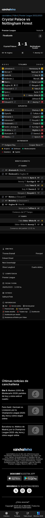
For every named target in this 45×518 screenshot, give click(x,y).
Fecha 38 (39, 30)
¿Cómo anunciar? (22, 502)
